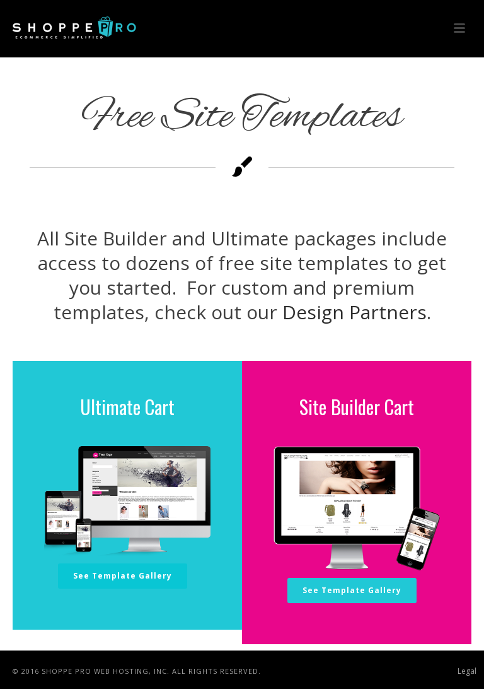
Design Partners (354, 312)
